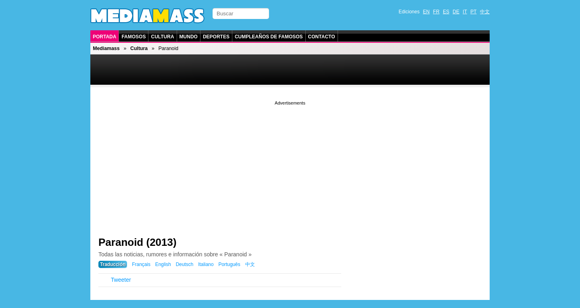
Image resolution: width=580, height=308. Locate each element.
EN (426, 12)
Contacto (321, 37)
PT (473, 12)
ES (446, 12)
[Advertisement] (290, 163)
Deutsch (185, 264)
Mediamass (106, 48)
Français (141, 264)
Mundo (188, 37)
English (163, 264)
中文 (485, 12)
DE (456, 12)
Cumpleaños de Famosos (269, 37)
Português (229, 264)
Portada (104, 37)
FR (436, 12)
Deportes (216, 37)
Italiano (205, 264)
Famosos (133, 37)
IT (465, 12)
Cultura (162, 37)
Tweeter (121, 280)
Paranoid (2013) (137, 242)
